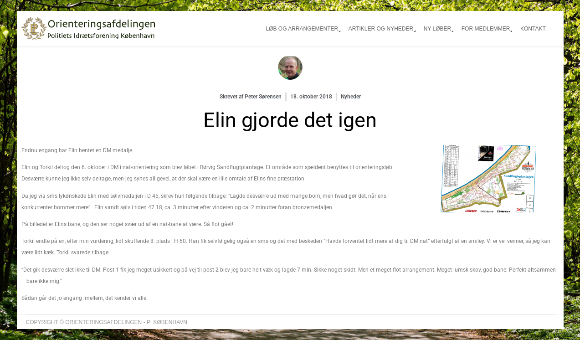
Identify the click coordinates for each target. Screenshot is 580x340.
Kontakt (533, 29)
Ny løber (437, 29)
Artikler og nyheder (381, 29)
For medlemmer (486, 29)
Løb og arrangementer (302, 29)
